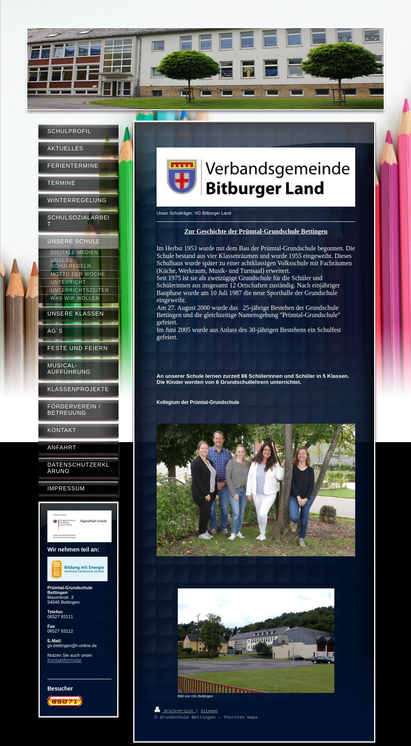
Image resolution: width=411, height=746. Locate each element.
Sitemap (209, 710)
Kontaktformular (64, 660)
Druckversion (175, 710)
